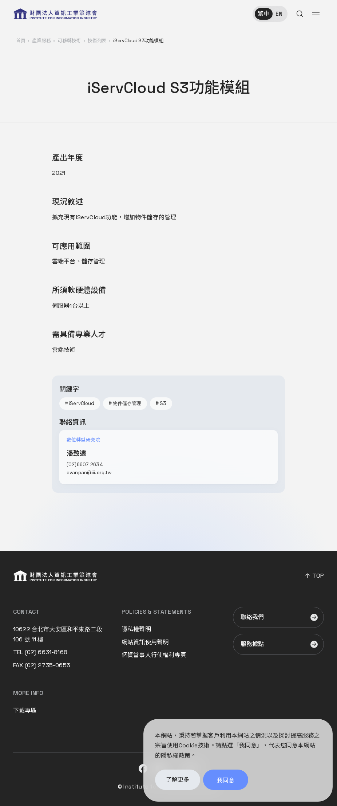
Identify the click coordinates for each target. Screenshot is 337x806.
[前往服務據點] (278, 644)
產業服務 (41, 41)
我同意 (225, 782)
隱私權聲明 (136, 629)
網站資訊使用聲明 (145, 642)
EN (278, 13)
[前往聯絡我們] (278, 617)
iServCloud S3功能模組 (138, 41)
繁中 (263, 13)
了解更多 (177, 781)
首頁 (20, 41)
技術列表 (97, 41)
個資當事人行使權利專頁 (154, 655)
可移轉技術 (69, 41)
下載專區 (25, 710)
